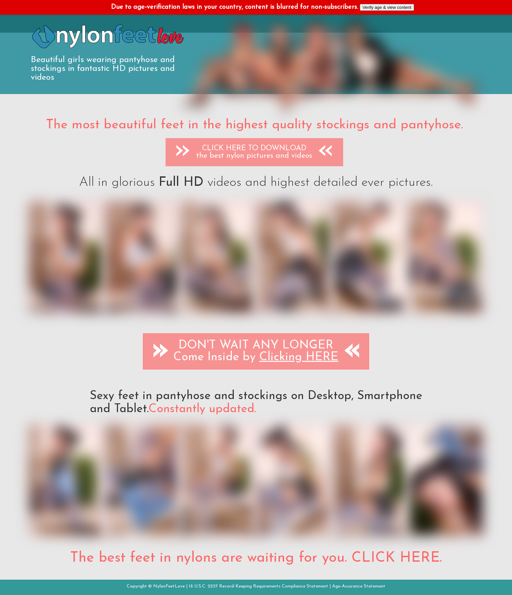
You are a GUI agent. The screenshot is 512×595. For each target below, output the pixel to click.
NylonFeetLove (169, 586)
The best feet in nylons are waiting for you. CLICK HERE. (256, 558)
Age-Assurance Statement (358, 586)
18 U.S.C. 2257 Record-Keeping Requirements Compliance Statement (258, 586)
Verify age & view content (386, 7)
